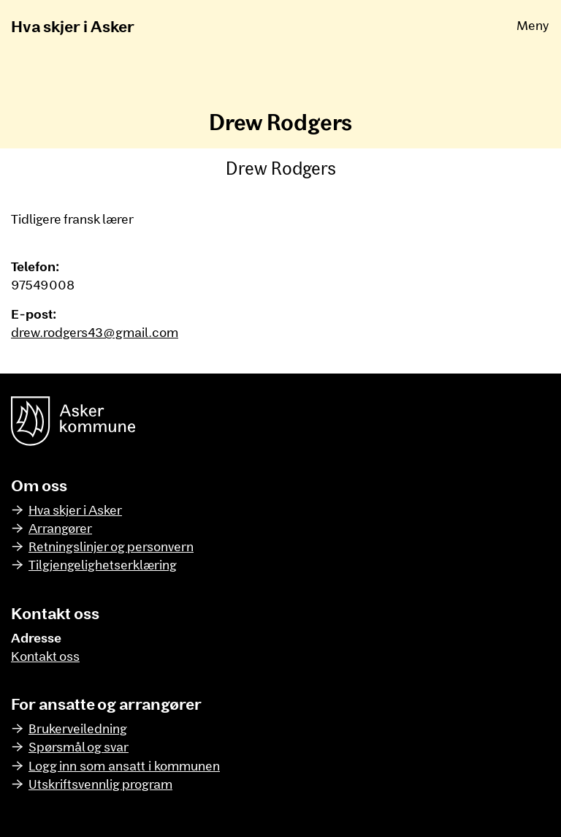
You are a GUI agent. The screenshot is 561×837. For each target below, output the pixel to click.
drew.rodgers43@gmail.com (94, 332)
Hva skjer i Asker (72, 25)
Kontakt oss (45, 656)
